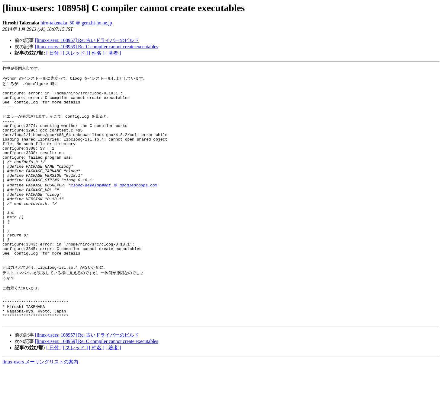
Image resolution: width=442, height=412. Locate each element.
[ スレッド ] (75, 52)
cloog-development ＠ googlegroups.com (114, 205)
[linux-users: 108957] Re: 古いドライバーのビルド (87, 40)
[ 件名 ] (97, 52)
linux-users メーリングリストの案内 (40, 406)
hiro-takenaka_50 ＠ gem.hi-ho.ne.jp (76, 22)
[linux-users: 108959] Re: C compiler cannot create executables (96, 46)
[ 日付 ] (54, 52)
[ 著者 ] (113, 52)
